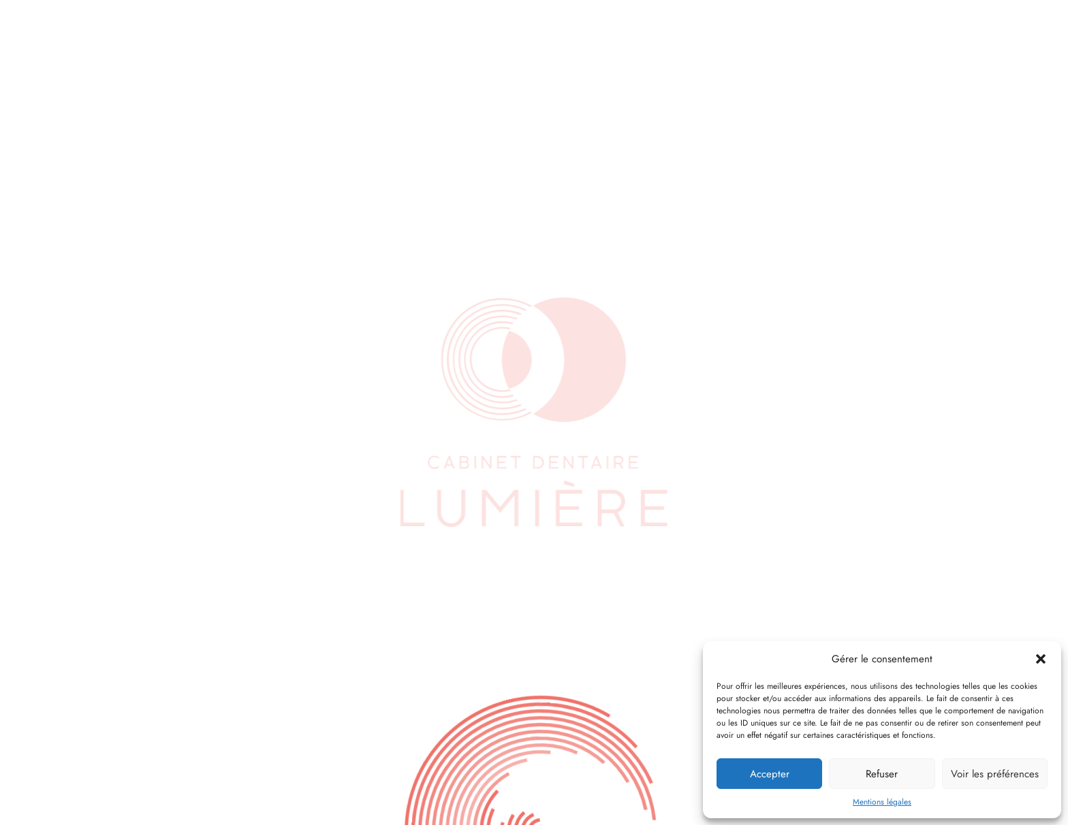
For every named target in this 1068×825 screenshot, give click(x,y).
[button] (1041, 659)
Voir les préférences (995, 773)
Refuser (882, 773)
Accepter (769, 773)
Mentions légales (882, 802)
